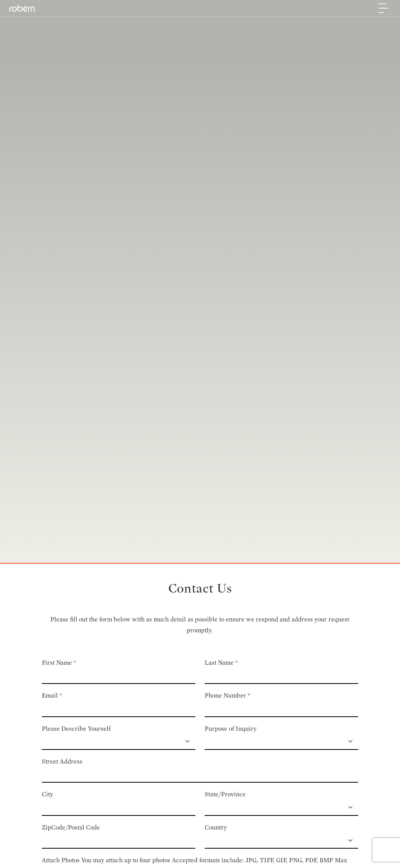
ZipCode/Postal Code (71, 827)
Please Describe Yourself (76, 728)
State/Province (225, 794)
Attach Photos (61, 860)
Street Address (62, 761)
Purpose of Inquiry (231, 728)
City (47, 794)
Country (216, 827)
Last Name (221, 662)
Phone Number (227, 695)
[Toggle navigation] (384, 8)
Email (52, 695)
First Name (59, 662)
